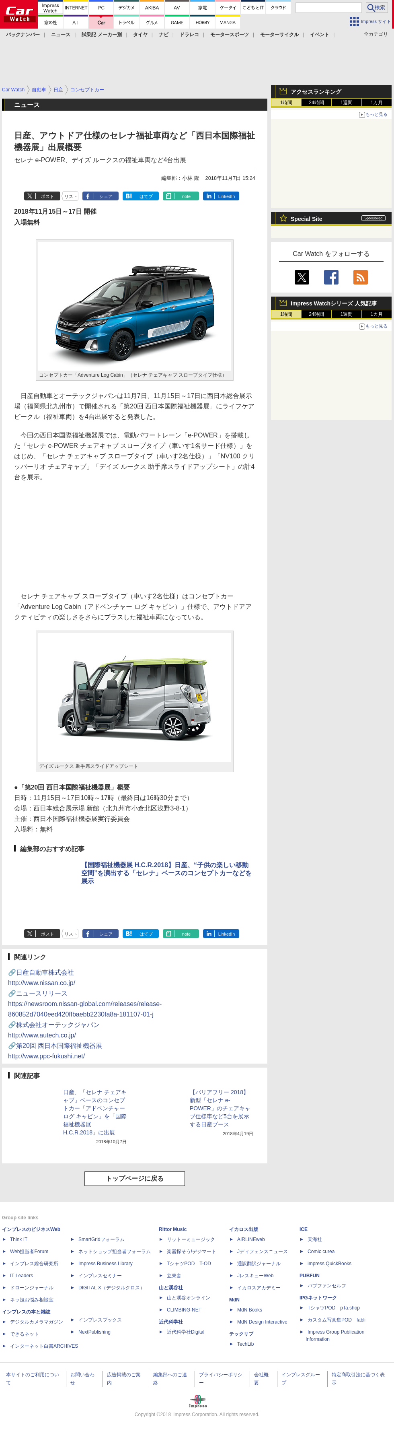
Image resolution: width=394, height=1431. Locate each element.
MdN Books (249, 1310)
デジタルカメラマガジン (36, 1322)
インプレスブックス (100, 1320)
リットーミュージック (191, 1239)
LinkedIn (226, 196)
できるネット (24, 1334)
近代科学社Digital (185, 1332)
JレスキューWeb (255, 1275)
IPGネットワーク (318, 1298)
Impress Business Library (105, 1263)
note (186, 196)
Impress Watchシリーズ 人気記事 (334, 303)
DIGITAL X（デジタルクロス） (111, 1288)
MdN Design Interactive (262, 1322)
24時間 (316, 102)
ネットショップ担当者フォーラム (114, 1251)
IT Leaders (21, 1275)
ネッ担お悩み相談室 (31, 1300)
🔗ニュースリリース (85, 1004)
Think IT (18, 1239)
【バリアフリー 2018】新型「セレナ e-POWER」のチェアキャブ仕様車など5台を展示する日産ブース (220, 1108)
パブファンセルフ (327, 1286)
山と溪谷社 (171, 1288)
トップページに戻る (135, 1178)
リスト (71, 196)
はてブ (146, 196)
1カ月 (377, 102)
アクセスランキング (316, 92)
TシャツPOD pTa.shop (334, 1308)
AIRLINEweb (251, 1239)
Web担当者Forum (29, 1251)
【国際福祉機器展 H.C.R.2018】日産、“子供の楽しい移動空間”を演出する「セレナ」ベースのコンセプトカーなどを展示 (166, 873)
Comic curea (321, 1251)
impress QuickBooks (329, 1263)
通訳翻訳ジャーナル (259, 1263)
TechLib (245, 1344)
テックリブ (241, 1334)
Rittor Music (173, 1229)
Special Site (306, 219)
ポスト (47, 196)
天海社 (315, 1239)
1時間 (286, 102)
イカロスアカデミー (259, 1288)
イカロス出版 (243, 1229)
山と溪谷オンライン (188, 1298)
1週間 (347, 102)
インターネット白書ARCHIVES (44, 1346)
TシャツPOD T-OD (189, 1263)
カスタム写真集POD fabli (336, 1320)
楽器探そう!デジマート (191, 1251)
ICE (304, 1229)
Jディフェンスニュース (262, 1251)
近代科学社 (171, 1322)
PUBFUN (310, 1275)
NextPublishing (94, 1332)
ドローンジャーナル (31, 1288)
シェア (106, 196)
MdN (234, 1300)
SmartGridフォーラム (101, 1239)
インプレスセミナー (100, 1275)
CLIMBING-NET (184, 1310)
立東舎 (174, 1275)
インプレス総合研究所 (34, 1263)
